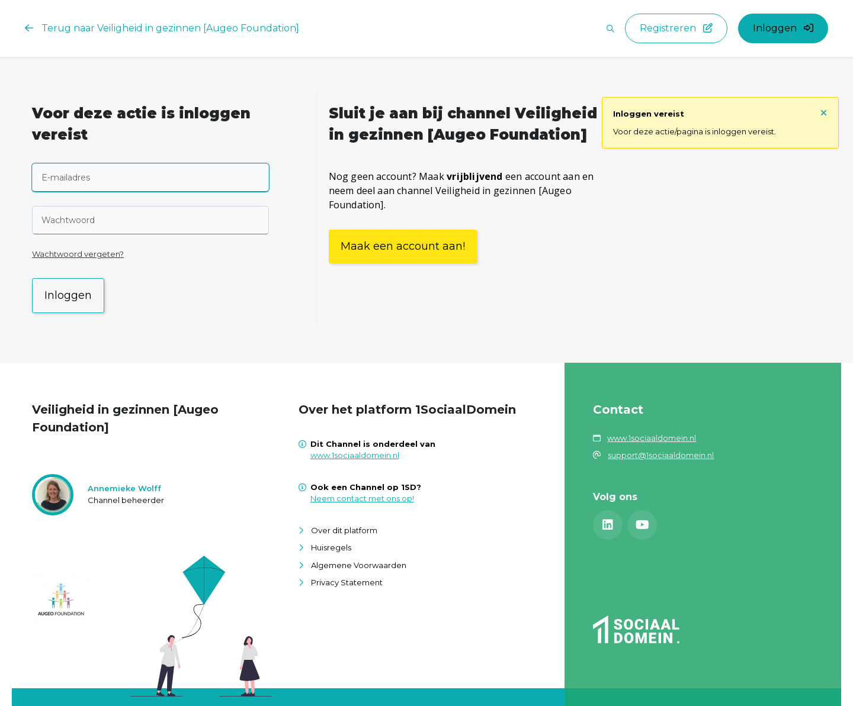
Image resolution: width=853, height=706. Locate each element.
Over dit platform (344, 530)
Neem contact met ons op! (362, 498)
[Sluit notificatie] (824, 112)
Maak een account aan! (403, 246)
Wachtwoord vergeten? (78, 254)
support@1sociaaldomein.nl (661, 455)
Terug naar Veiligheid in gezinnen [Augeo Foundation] (162, 28)
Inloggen (68, 295)
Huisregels (331, 547)
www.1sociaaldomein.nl (354, 455)
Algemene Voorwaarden (358, 565)
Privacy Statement (347, 582)
